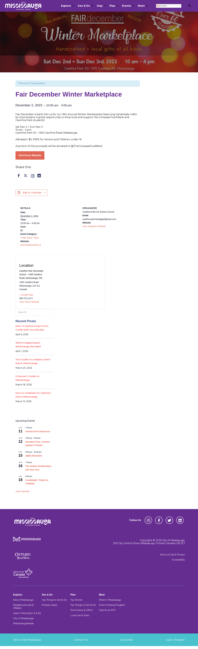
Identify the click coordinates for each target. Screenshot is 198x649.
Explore (66, 5)
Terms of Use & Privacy (172, 554)
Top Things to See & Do (54, 599)
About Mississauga (23, 599)
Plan (112, 5)
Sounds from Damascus (37, 431)
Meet (141, 5)
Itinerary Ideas (49, 605)
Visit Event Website (30, 155)
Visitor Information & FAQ (27, 613)
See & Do (84, 5)
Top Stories (76, 599)
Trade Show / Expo (29, 237)
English (162, 5)
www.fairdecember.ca (30, 245)
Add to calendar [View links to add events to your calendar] (32, 192)
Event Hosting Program (112, 605)
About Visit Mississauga (27, 639)
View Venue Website (29, 302)
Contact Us (81, 639)
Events (126, 5)
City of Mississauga (23, 618)
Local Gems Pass (79, 615)
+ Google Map (26, 295)
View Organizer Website (94, 226)
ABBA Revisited (33, 456)
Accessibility (178, 559)
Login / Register (175, 639)
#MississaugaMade (23, 623)
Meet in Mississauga (110, 599)
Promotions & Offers (81, 610)
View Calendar (22, 491)
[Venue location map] (76, 280)
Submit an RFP (107, 610)
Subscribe (126, 639)
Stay (100, 5)
